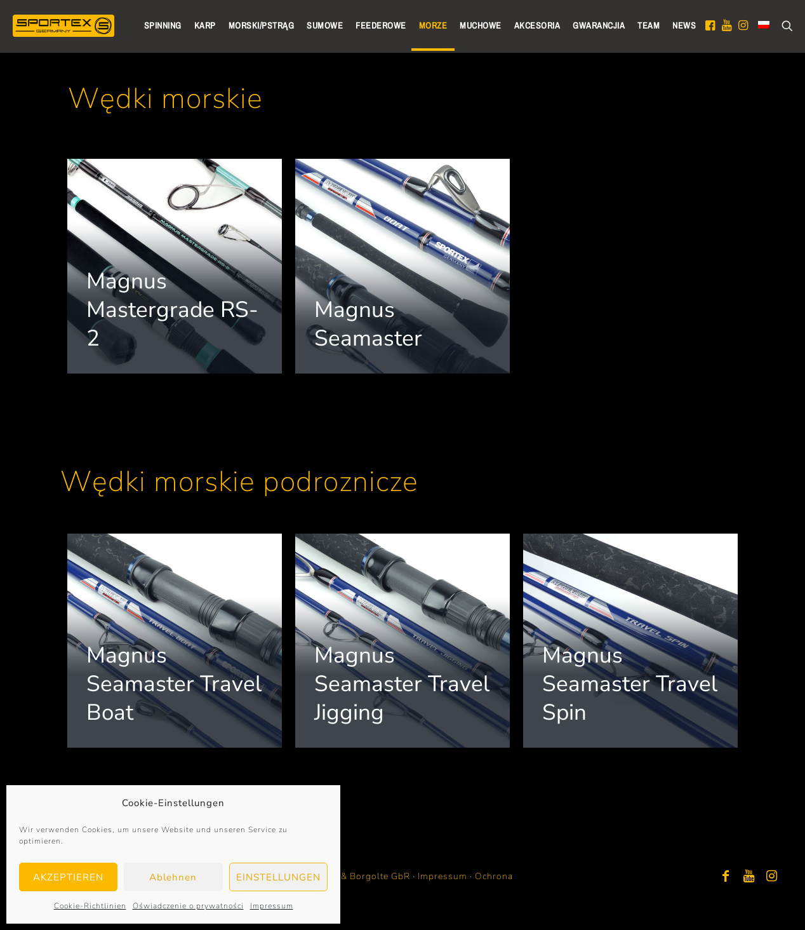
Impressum (271, 906)
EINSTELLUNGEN (278, 877)
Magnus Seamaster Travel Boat (174, 683)
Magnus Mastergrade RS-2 (172, 309)
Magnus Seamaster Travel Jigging (401, 683)
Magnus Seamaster (368, 324)
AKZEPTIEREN (68, 877)
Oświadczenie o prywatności (188, 906)
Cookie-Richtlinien (90, 906)
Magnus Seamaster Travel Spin (629, 683)
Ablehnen (173, 877)
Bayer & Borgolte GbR (361, 876)
